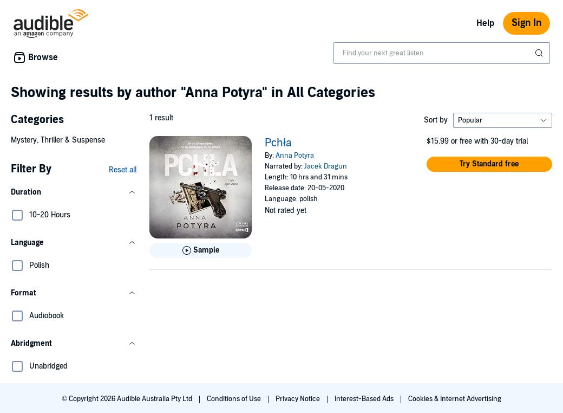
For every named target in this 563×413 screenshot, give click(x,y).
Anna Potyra (295, 155)
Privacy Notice (299, 399)
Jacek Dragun (325, 166)
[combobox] (441, 53)
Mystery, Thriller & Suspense (58, 140)
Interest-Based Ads (365, 399)
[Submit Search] (540, 53)
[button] (73, 192)
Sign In (526, 23)
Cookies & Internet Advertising (454, 399)
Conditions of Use (235, 399)
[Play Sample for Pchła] (200, 250)
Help (485, 23)
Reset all (122, 170)
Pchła (278, 143)
